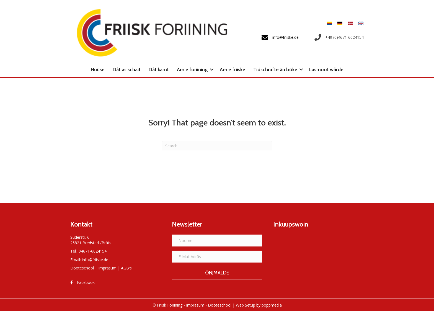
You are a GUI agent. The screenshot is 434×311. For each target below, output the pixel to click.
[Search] (217, 145)
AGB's (126, 268)
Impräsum (107, 268)
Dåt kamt (159, 69)
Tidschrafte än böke (275, 69)
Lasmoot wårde (326, 69)
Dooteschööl (82, 268)
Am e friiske (232, 69)
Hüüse (98, 69)
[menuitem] (329, 23)
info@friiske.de (95, 259)
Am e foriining (192, 69)
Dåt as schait (127, 69)
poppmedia (272, 305)
